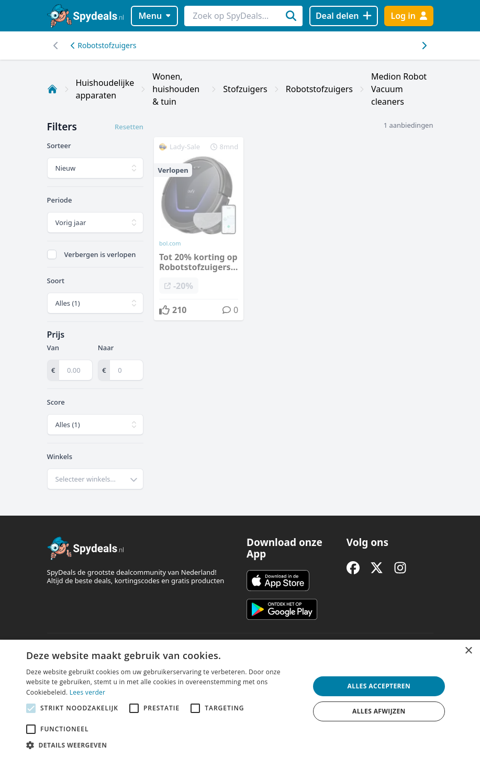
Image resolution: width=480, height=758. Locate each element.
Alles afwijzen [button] (379, 711)
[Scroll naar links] (424, 45)
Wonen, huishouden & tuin (175, 89)
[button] (163, 745)
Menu (154, 15)
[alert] (240, 699)
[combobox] (95, 479)
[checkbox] (52, 254)
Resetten (129, 126)
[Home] (52, 89)
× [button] (468, 651)
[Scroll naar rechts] (56, 45)
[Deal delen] (343, 16)
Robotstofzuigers (104, 45)
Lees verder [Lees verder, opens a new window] (88, 692)
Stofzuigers (245, 89)
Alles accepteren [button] (379, 686)
